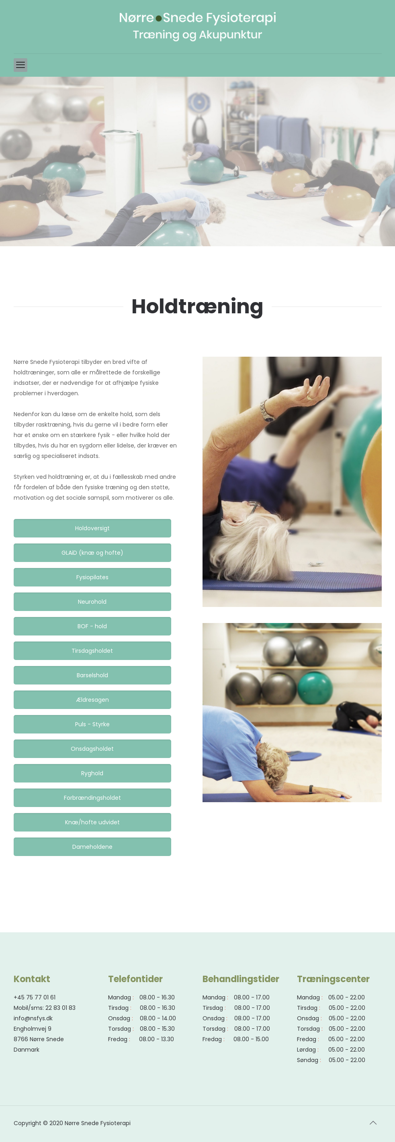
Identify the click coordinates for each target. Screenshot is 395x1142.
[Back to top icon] (373, 1122)
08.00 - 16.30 (157, 997)
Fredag (117, 1039)
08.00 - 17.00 (252, 997)
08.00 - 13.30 (156, 1039)
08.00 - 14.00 (158, 1018)
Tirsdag (118, 1008)
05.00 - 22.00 (346, 997)
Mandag (119, 997)
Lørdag (306, 1050)
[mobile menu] (20, 65)
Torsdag (119, 1029)
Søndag (307, 1060)
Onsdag (119, 1018)
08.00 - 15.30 (157, 1029)
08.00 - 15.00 (251, 1039)
